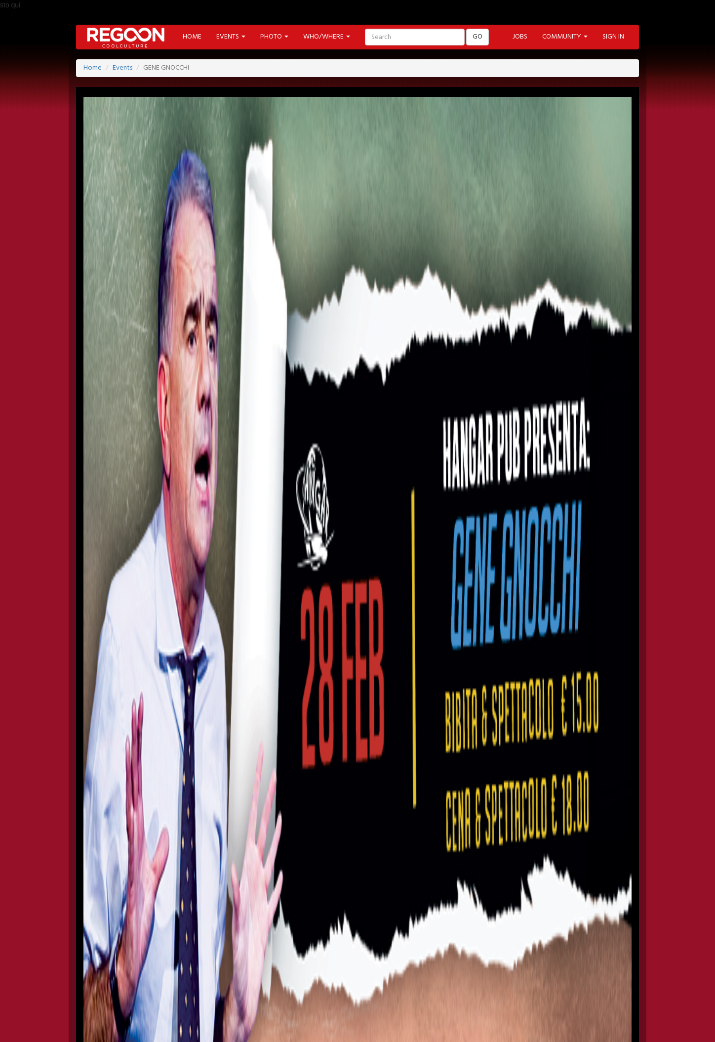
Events (122, 68)
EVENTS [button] (230, 36)
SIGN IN (613, 36)
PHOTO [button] (274, 36)
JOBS (520, 36)
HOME (192, 36)
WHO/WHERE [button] (326, 36)
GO (477, 36)
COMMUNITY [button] (565, 36)
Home (92, 68)
